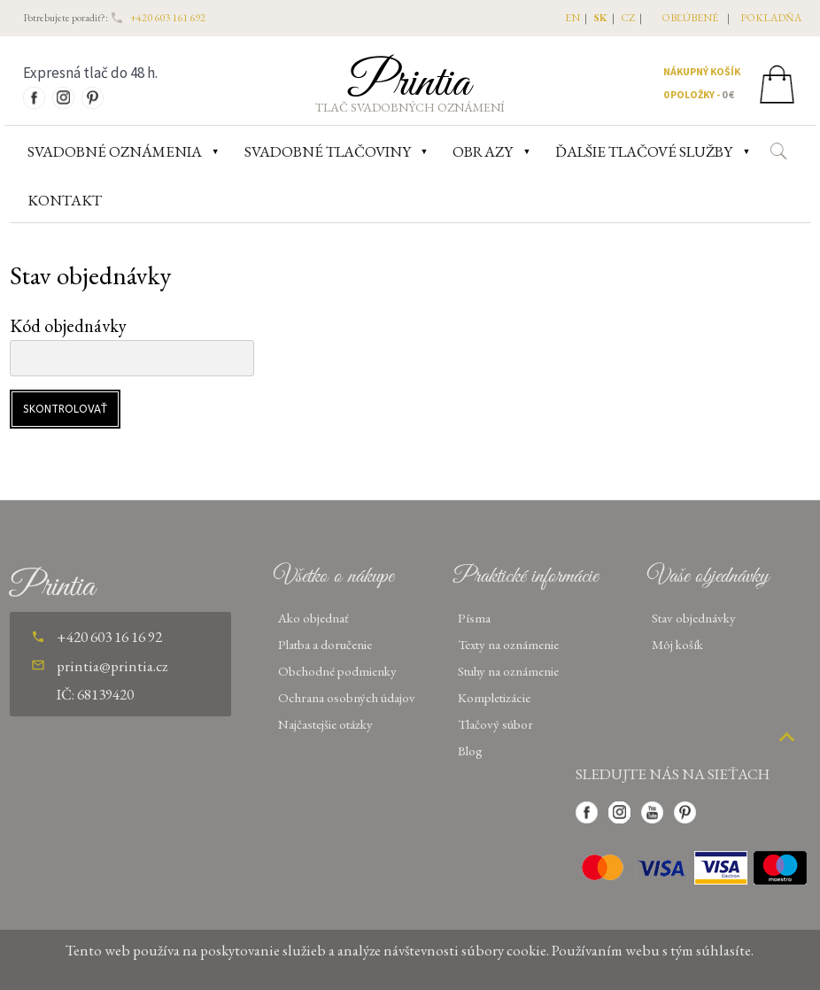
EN (572, 18)
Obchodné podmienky (337, 670)
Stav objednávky (694, 617)
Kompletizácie (494, 697)
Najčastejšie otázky (325, 723)
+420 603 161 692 (167, 18)
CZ (628, 18)
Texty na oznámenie (508, 644)
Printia (409, 83)
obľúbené (689, 18)
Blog (470, 750)
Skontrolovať (65, 409)
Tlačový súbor (495, 723)
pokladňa (770, 18)
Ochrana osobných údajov (346, 697)
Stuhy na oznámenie (508, 670)
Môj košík (677, 644)
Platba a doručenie (325, 644)
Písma (474, 617)
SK (600, 18)
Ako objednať (313, 617)
